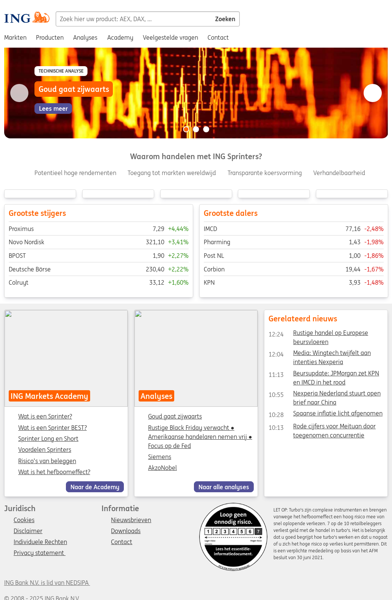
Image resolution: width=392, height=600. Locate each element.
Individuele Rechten (40, 542)
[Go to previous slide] (19, 93)
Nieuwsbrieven (131, 520)
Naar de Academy (94, 487)
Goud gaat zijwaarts (175, 416)
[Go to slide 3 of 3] (206, 129)
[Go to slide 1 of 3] (186, 129)
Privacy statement (40, 553)
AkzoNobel (162, 468)
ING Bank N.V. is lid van (47, 582)
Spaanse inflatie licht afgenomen (326, 415)
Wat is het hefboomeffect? (54, 472)
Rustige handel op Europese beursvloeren (318, 334)
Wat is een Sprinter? (45, 417)
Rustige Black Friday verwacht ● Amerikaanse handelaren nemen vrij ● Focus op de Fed (200, 437)
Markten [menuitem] (15, 37)
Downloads (126, 531)
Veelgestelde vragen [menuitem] (170, 37)
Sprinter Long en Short (48, 439)
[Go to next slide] (373, 93)
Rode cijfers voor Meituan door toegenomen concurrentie (322, 427)
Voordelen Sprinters (44, 450)
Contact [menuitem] (218, 37)
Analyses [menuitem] (85, 37)
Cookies (24, 520)
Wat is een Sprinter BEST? (52, 428)
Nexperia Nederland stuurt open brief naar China (325, 394)
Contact (121, 542)
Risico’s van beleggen (47, 461)
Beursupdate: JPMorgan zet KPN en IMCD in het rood (324, 374)
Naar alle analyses (223, 487)
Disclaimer (28, 531)
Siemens (159, 456)
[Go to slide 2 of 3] (196, 129)
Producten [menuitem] (50, 37)
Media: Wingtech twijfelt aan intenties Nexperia (320, 354)
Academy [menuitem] (120, 37)
